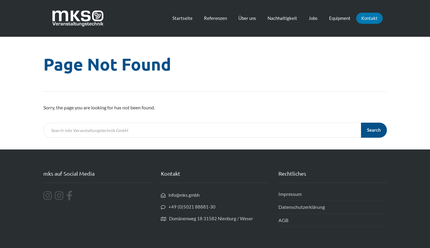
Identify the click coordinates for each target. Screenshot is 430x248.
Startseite (182, 18)
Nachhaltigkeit (282, 18)
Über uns (247, 18)
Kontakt (369, 18)
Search (374, 130)
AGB (283, 220)
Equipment (339, 18)
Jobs (313, 18)
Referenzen (215, 18)
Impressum (290, 194)
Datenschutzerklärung (301, 207)
